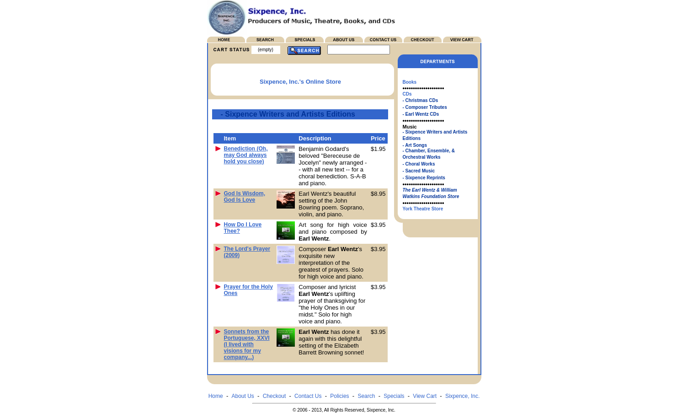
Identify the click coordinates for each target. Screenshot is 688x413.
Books (410, 82)
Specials (394, 396)
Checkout (274, 396)
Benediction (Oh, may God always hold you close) (246, 155)
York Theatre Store (423, 208)
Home (215, 396)
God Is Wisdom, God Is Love (245, 196)
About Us (242, 396)
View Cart (425, 396)
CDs (407, 94)
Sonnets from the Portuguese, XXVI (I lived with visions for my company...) (247, 344)
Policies (339, 396)
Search (366, 396)
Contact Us (307, 396)
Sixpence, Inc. (462, 396)
